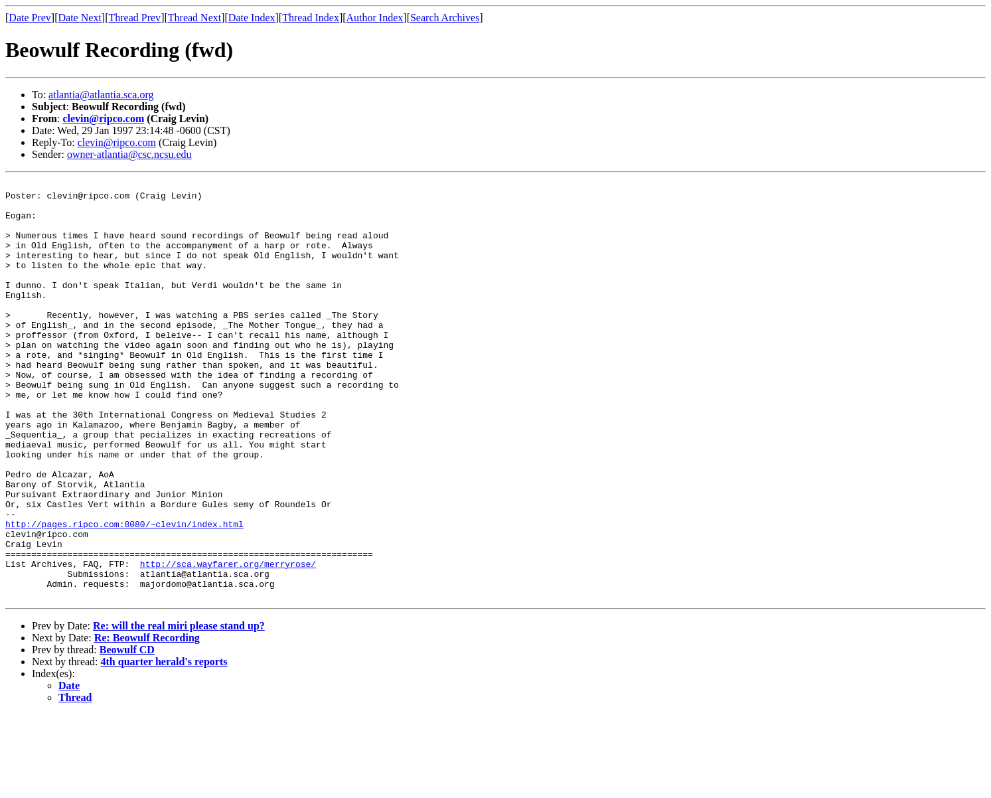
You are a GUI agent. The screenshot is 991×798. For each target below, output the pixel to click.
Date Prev (30, 17)
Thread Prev (134, 17)
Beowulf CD (127, 733)
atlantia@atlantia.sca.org (100, 94)
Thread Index (310, 17)
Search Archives (444, 17)
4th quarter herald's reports (164, 745)
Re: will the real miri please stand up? (179, 709)
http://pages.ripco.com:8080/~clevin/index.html (124, 593)
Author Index (375, 17)
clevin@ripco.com (103, 118)
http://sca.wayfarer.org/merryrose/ (228, 641)
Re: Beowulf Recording (147, 721)
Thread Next (194, 17)
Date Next (80, 17)
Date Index (251, 17)
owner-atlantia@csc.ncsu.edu (129, 154)
